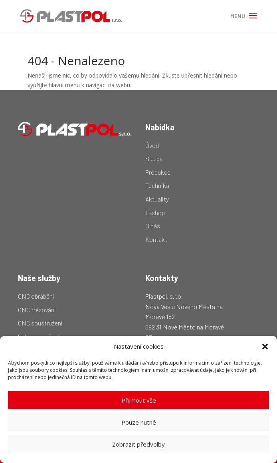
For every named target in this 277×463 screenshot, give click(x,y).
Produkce (157, 172)
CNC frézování (36, 309)
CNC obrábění (36, 296)
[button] (265, 347)
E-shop (155, 212)
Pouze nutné (138, 422)
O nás (152, 226)
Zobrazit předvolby (138, 444)
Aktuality (157, 199)
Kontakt (156, 239)
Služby (153, 158)
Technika (157, 185)
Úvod (152, 145)
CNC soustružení (40, 323)
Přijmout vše (138, 400)
